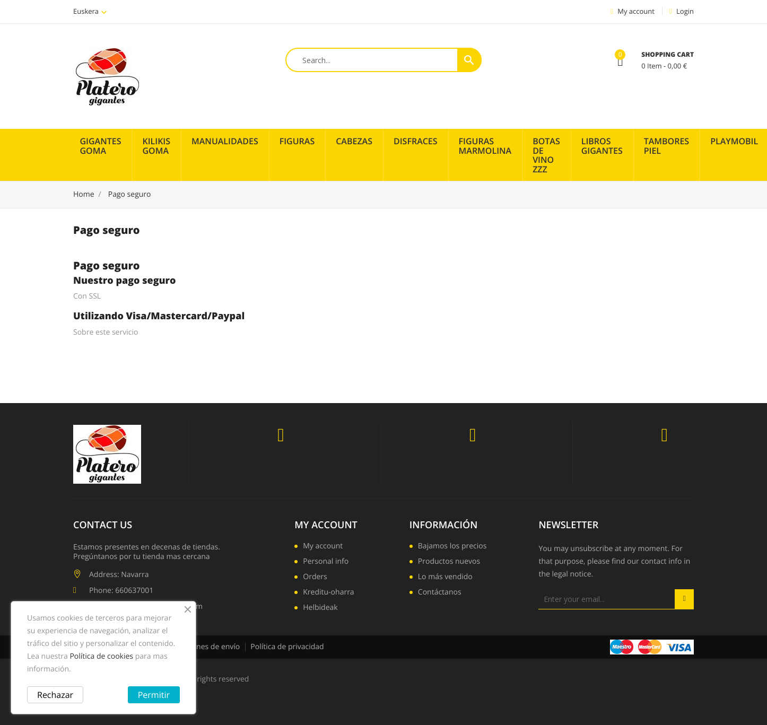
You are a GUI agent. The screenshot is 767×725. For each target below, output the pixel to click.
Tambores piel (666, 145)
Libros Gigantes (602, 145)
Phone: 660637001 (121, 591)
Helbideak (320, 608)
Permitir (154, 695)
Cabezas (354, 141)
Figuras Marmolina (485, 145)
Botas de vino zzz (546, 155)
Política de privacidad (287, 647)
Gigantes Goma (100, 145)
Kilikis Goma (156, 145)
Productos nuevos (449, 562)
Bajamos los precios (452, 547)
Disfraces (416, 141)
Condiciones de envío (203, 647)
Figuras (297, 141)
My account (325, 525)
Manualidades (224, 141)
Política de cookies (101, 656)
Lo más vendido (445, 577)
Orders (315, 577)
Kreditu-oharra (328, 593)
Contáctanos (439, 593)
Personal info (325, 562)
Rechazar (55, 695)
